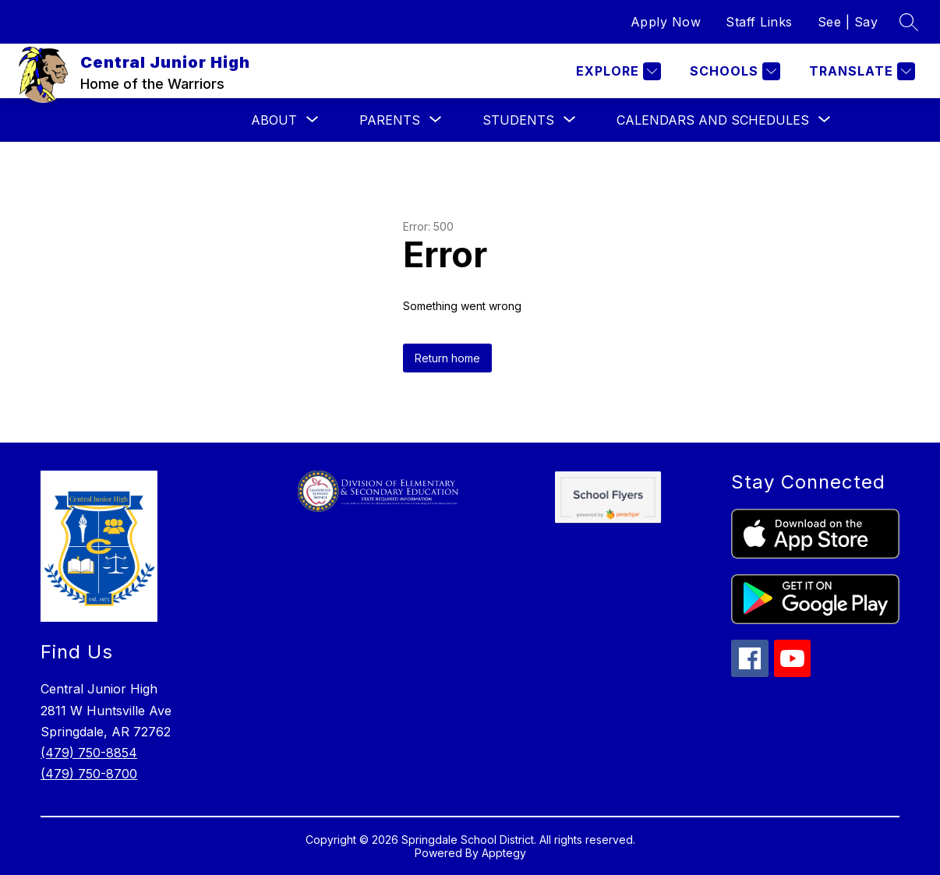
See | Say (848, 22)
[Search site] (908, 21)
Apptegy (504, 852)
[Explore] (616, 71)
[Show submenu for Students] (518, 120)
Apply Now (666, 22)
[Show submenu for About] (274, 120)
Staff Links (759, 22)
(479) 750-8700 (89, 774)
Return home (447, 358)
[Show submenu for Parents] (389, 120)
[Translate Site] (860, 71)
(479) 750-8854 (89, 752)
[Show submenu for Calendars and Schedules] (713, 120)
